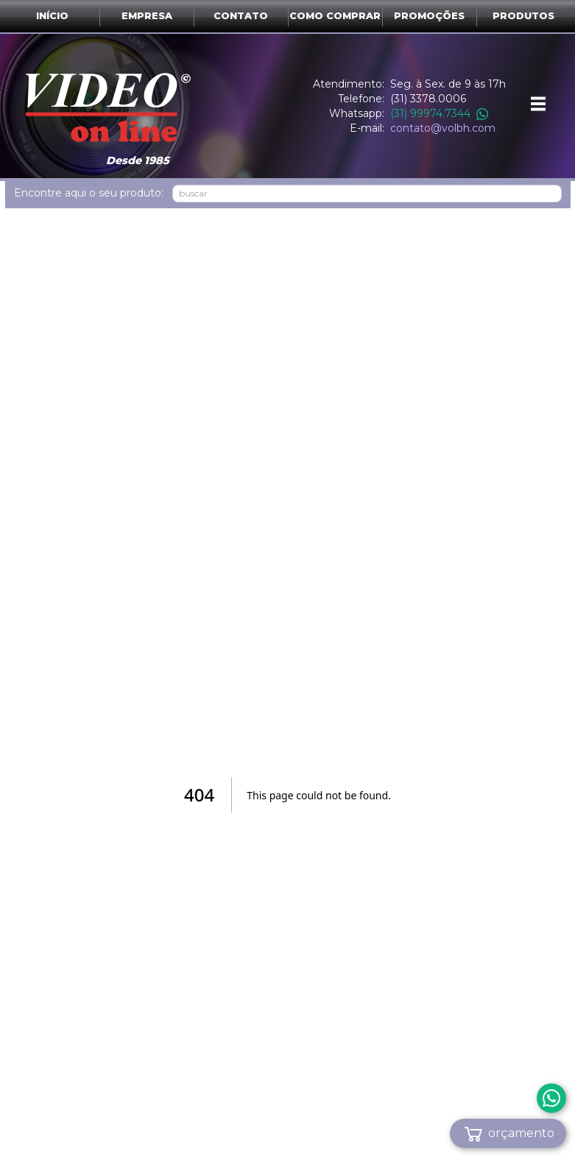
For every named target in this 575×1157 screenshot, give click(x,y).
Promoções (429, 15)
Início (52, 15)
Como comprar (335, 15)
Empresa (146, 15)
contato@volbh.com (442, 128)
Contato (241, 15)
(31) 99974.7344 (439, 113)
